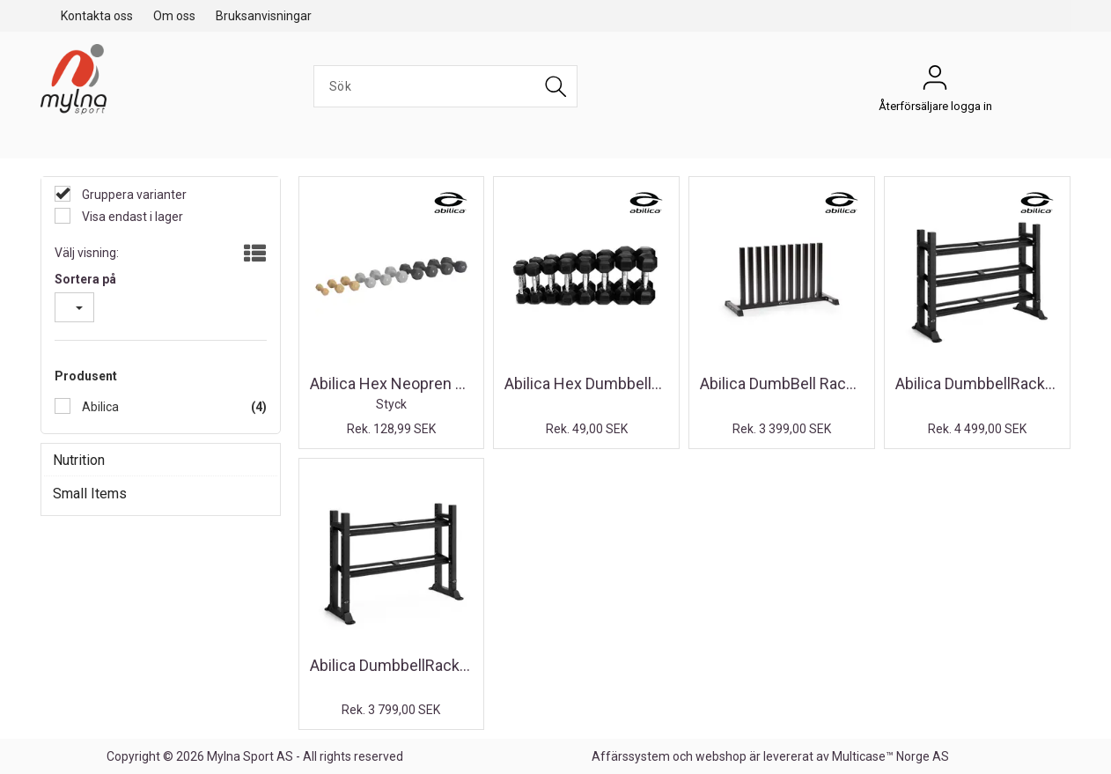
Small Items (90, 493)
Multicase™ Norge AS (890, 756)
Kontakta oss (97, 16)
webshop (721, 756)
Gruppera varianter (133, 195)
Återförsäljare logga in (935, 82)
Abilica (99, 407)
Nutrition (79, 460)
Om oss (174, 16)
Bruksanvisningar (264, 16)
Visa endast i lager (131, 217)
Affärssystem (631, 756)
